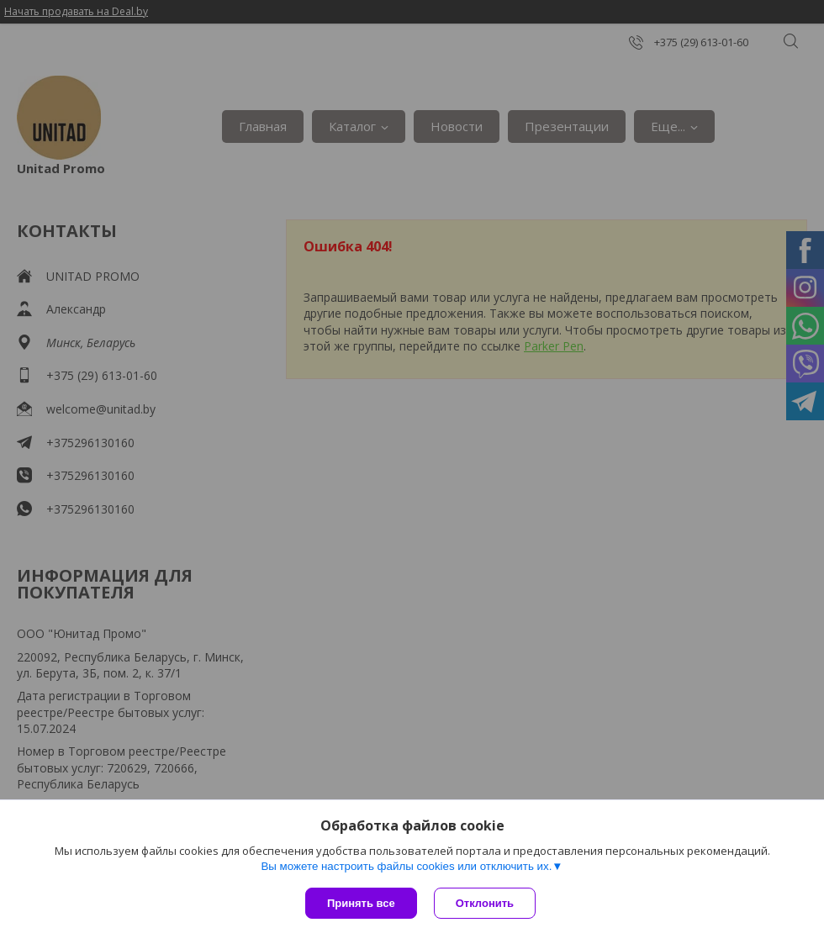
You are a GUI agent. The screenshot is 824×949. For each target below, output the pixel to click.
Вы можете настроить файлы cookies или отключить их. (406, 866)
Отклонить (485, 903)
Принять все (361, 903)
